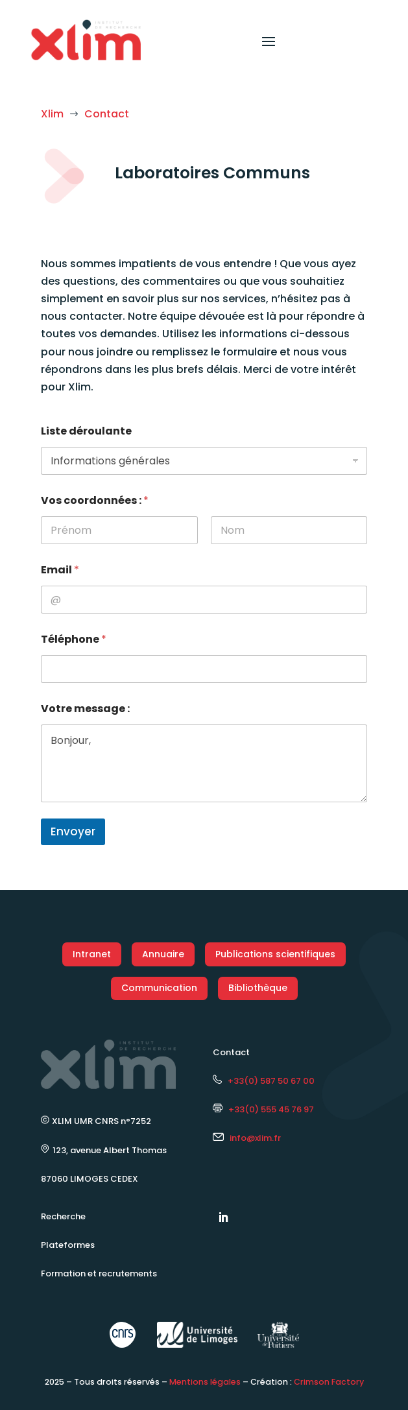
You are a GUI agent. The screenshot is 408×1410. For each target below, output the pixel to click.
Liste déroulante (86, 431)
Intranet (92, 954)
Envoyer (73, 831)
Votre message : (85, 708)
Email (60, 570)
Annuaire (163, 954)
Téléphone (73, 639)
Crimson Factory (329, 1381)
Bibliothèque (257, 987)
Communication (159, 987)
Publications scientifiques (275, 954)
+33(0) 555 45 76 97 (263, 1109)
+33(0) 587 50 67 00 (264, 1081)
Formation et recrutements (99, 1273)
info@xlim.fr (255, 1138)
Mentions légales (205, 1381)
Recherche (63, 1216)
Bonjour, (204, 763)
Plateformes (68, 1245)
